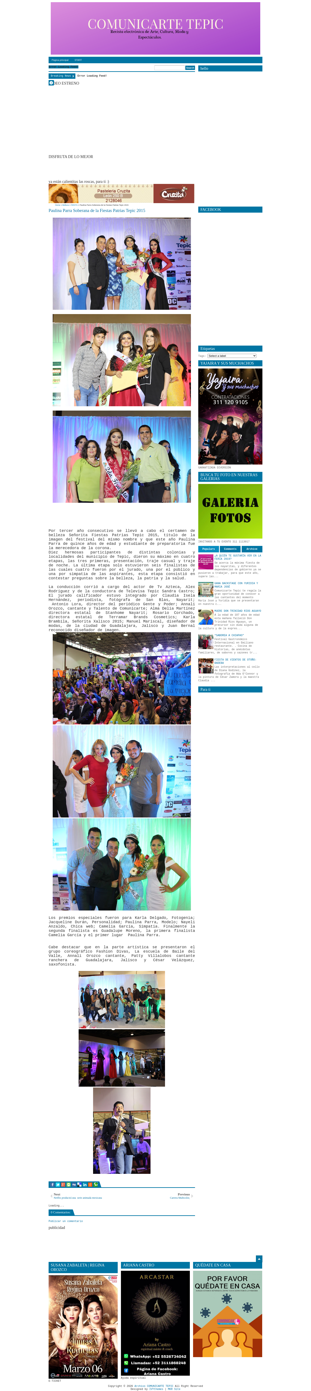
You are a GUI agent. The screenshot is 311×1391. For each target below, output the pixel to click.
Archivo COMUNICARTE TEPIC (154, 1386)
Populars (208, 549)
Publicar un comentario (66, 1221)
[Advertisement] (127, 169)
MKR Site (174, 1389)
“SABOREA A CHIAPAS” (229, 635)
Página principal (60, 60)
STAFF (78, 60)
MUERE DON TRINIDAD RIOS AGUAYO (237, 611)
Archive (252, 549)
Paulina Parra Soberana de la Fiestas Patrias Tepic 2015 (97, 210)
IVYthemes (156, 1389)
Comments (230, 549)
